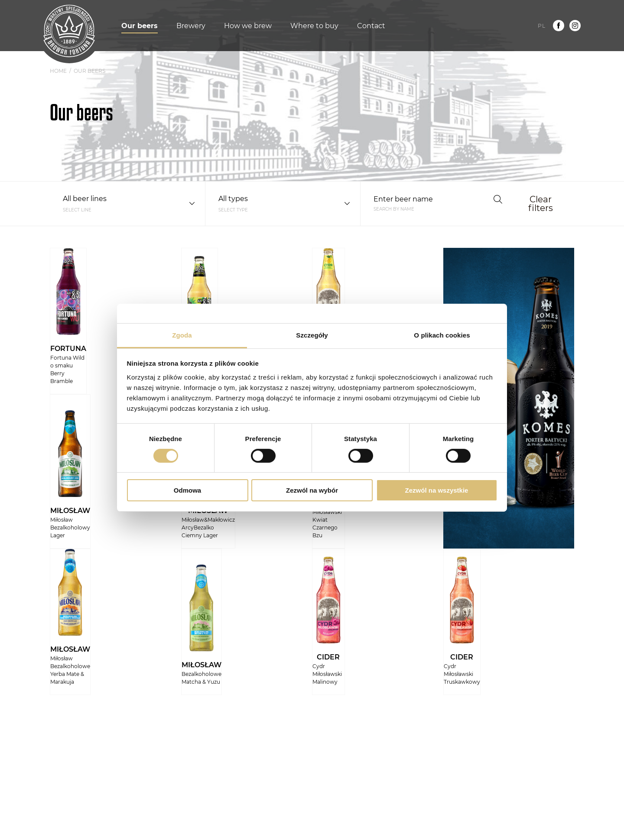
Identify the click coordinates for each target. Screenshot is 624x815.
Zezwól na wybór (312, 490)
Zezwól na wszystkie (436, 490)
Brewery (190, 26)
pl (542, 26)
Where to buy (314, 26)
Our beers (139, 26)
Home (58, 71)
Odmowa (187, 490)
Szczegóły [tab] (312, 334)
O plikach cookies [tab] (442, 334)
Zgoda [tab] (182, 334)
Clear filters (540, 203)
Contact (371, 26)
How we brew (248, 26)
